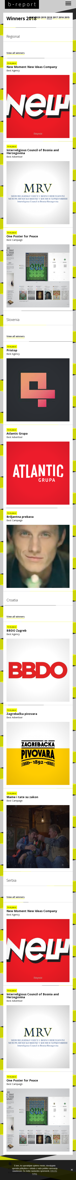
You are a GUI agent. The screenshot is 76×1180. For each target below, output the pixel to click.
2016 (61, 17)
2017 (55, 17)
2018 (49, 17)
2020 (37, 17)
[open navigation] (68, 3)
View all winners (15, 53)
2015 (67, 17)
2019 (43, 17)
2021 (31, 17)
